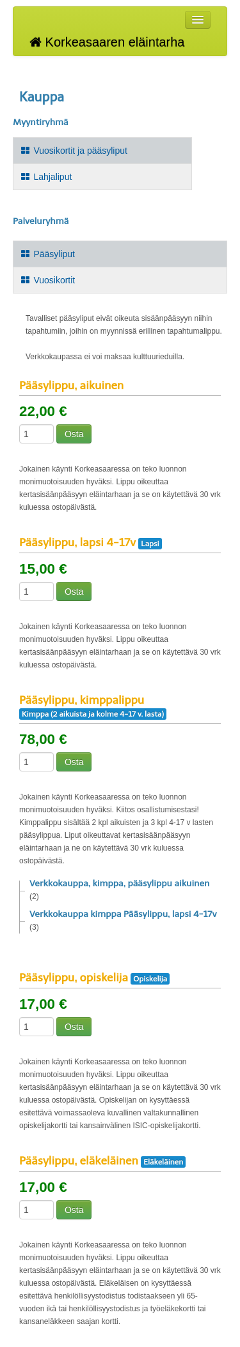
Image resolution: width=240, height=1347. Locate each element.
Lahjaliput (46, 177)
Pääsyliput (47, 254)
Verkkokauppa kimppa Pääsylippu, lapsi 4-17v (123, 914)
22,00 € (43, 411)
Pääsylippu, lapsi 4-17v (77, 542)
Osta (74, 434)
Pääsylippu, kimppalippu (81, 700)
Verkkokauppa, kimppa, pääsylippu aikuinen (119, 883)
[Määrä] (36, 433)
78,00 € (43, 739)
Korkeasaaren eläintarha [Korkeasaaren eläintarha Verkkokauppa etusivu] (106, 42)
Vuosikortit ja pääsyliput (73, 150)
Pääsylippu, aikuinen (71, 385)
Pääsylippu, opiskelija (73, 978)
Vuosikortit (47, 280)
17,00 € (43, 1004)
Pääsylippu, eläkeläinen (78, 1161)
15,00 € (43, 569)
